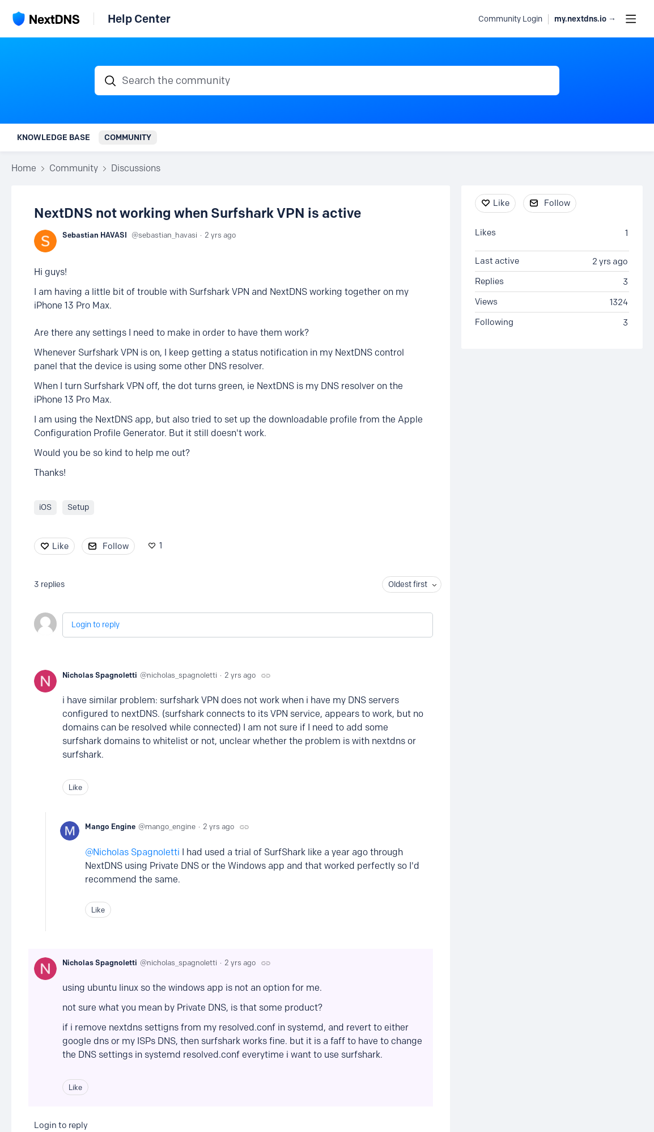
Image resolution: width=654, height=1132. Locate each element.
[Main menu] (631, 19)
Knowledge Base (53, 137)
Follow (116, 546)
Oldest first (407, 584)
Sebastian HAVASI (94, 234)
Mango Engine (110, 826)
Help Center (139, 19)
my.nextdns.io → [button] (585, 19)
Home (23, 168)
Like (60, 546)
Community (127, 137)
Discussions (135, 168)
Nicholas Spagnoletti (99, 674)
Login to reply (95, 625)
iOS (45, 507)
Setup (78, 507)
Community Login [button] (510, 19)
